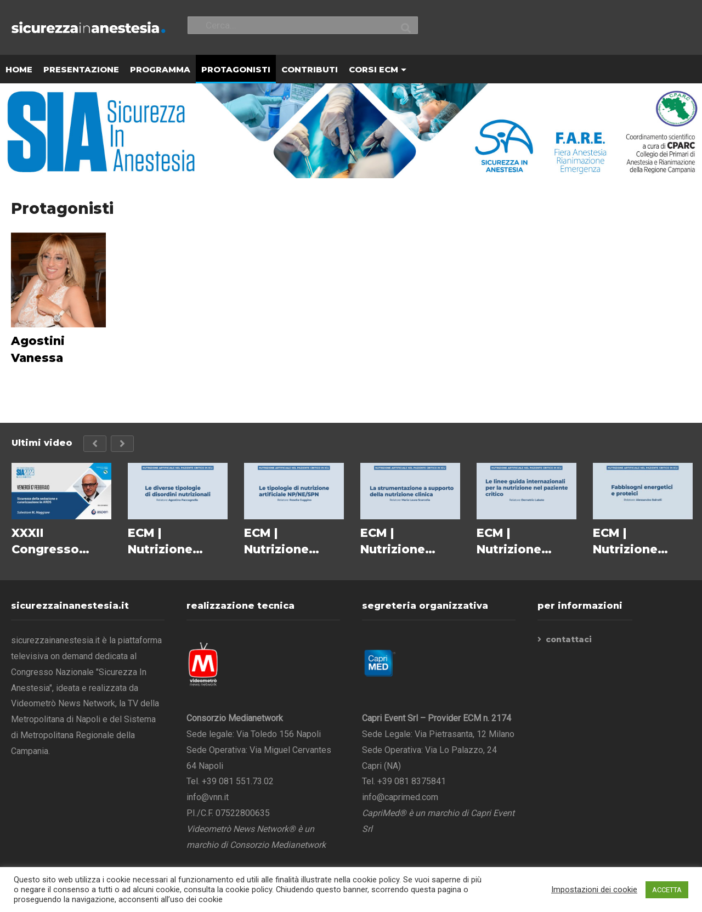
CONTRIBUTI (309, 70)
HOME (18, 70)
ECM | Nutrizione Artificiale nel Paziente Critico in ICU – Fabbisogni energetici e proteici (642, 542)
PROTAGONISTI (235, 70)
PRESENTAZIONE (81, 70)
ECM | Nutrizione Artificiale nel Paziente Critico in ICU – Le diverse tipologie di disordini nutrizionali (177, 542)
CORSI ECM (377, 70)
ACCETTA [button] (667, 890)
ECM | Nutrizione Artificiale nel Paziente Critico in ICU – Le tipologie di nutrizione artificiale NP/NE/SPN (293, 542)
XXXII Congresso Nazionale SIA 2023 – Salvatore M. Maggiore (54, 542)
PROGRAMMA (160, 70)
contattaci (569, 640)
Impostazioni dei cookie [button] (594, 889)
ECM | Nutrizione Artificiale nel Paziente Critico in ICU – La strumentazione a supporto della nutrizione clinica (410, 542)
